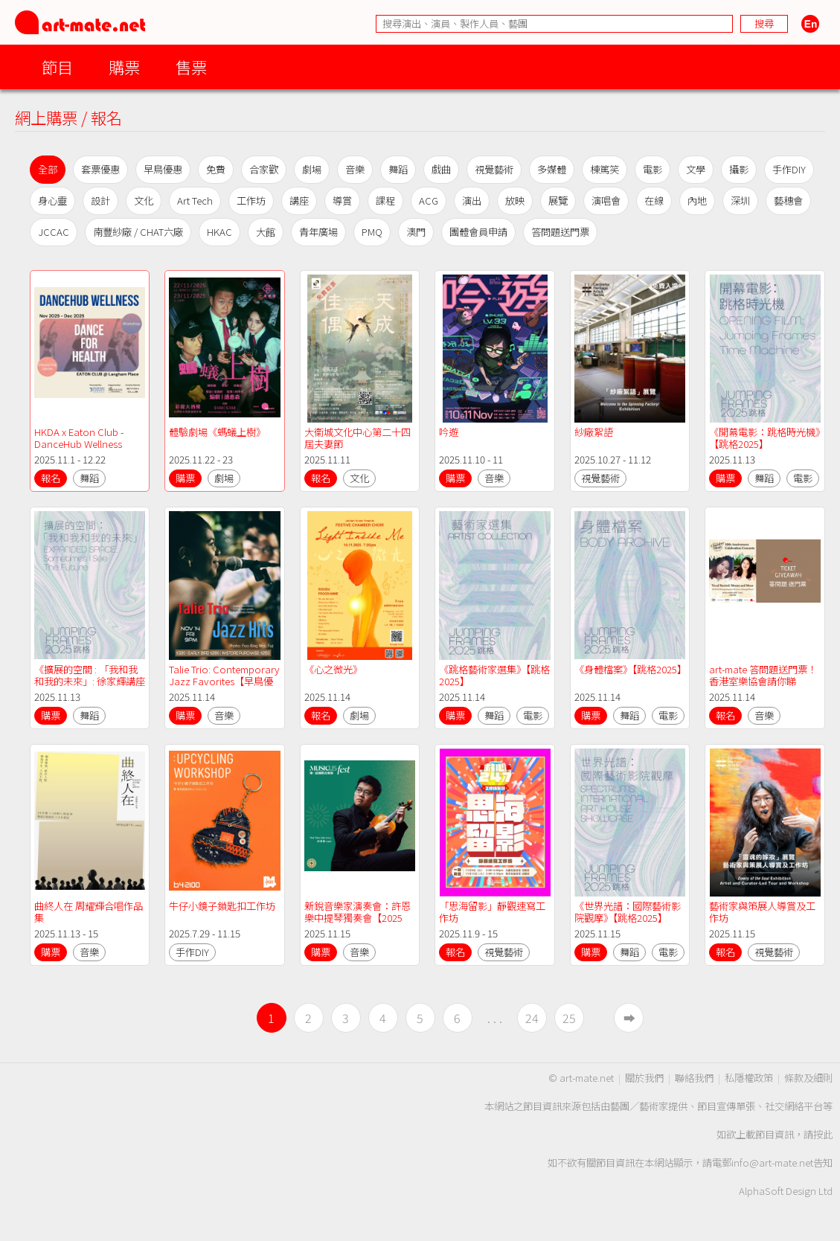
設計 (100, 200)
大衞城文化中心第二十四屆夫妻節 (357, 438)
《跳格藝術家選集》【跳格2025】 (494, 675)
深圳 (740, 200)
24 (532, 1018)
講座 (299, 200)
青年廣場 (318, 232)
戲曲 (441, 169)
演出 (471, 200)
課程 (385, 200)
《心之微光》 (333, 669)
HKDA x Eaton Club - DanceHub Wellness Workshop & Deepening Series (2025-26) (88, 450)
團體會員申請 (478, 232)
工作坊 (251, 200)
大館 (265, 232)
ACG (428, 200)
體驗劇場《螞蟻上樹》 (217, 432)
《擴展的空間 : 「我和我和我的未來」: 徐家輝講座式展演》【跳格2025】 (89, 681)
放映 (515, 200)
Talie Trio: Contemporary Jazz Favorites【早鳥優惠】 (225, 681)
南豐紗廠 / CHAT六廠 (138, 232)
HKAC (219, 232)
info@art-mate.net (772, 1162)
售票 (191, 66)
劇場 (311, 169)
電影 (652, 169)
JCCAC (53, 232)
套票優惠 (100, 169)
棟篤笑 (604, 169)
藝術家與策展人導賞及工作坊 (762, 912)
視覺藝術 (494, 169)
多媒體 (551, 169)
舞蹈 (398, 169)
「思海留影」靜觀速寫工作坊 (492, 912)
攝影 (738, 169)
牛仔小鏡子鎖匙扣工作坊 (222, 906)
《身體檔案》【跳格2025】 (630, 669)
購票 (124, 66)
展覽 (558, 200)
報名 (50, 478)
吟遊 (448, 432)
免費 (215, 169)
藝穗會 (788, 200)
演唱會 (606, 200)
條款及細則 (808, 1078)
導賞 (342, 200)
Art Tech (195, 200)
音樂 (355, 169)
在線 (654, 200)
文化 (143, 200)
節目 (57, 66)
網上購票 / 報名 (68, 117)
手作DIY (789, 169)
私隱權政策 (749, 1078)
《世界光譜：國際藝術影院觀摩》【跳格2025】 (627, 912)
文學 (695, 169)
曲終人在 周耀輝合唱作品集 (88, 912)
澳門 (416, 232)
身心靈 (52, 200)
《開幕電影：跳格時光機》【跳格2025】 (764, 438)
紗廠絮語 (593, 432)
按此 (823, 1134)
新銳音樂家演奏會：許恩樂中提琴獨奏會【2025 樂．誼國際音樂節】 (357, 918)
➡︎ (629, 1018)
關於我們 (644, 1078)
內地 (697, 200)
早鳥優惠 (163, 169)
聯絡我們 (694, 1078)
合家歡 (263, 169)
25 (569, 1018)
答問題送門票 (560, 232)
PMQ (372, 232)
